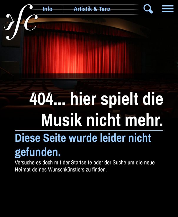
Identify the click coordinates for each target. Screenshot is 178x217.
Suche (119, 162)
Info (47, 8)
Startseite (81, 162)
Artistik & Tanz (92, 8)
